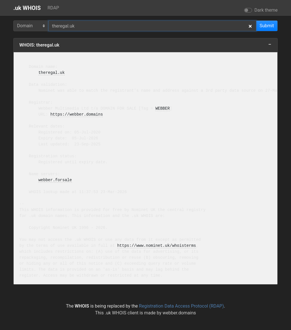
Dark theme (266, 10)
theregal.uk (51, 73)
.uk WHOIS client (121, 313)
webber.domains (179, 313)
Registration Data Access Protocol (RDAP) (181, 306)
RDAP (53, 8)
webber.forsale (55, 180)
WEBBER (162, 108)
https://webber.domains (76, 114)
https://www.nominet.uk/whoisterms (156, 245)
